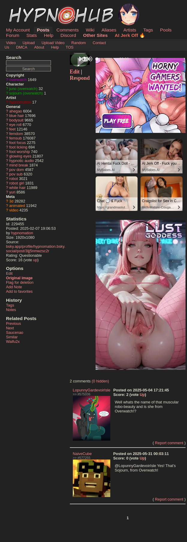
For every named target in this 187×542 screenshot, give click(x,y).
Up (142, 394)
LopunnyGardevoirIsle (91, 390)
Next (10, 328)
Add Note (14, 287)
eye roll (15, 124)
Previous (13, 323)
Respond (80, 78)
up (35, 260)
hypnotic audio (21, 160)
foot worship (19, 151)
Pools (165, 29)
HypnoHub (22, 7)
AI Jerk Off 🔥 (130, 35)
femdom (16, 133)
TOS (69, 47)
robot (13, 178)
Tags (148, 29)
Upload (28, 42)
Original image (19, 278)
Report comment (169, 443)
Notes (11, 309)
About (39, 47)
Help (49, 35)
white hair (17, 187)
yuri (12, 192)
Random (78, 42)
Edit (9, 273)
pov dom (16, 169)
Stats (31, 35)
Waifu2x (13, 341)
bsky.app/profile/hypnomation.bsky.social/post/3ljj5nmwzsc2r (35, 248)
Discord (68, 35)
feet (12, 129)
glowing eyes (20, 156)
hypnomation (20, 102)
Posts (43, 29)
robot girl (16, 183)
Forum (12, 35)
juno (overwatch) (23, 88)
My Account (18, 29)
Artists (129, 29)
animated (17, 205)
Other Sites (95, 35)
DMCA (21, 47)
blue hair (16, 115)
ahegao (15, 111)
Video (11, 42)
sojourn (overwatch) (26, 93)
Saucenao (14, 332)
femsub (15, 138)
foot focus (17, 142)
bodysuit (16, 120)
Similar (12, 337)
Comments (67, 29)
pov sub (16, 174)
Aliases (109, 29)
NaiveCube (82, 453)
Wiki (90, 29)
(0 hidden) (100, 381)
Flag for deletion (20, 282)
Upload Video (53, 42)
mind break (18, 165)
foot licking (18, 147)
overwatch (18, 79)
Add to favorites (19, 291)
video (14, 210)
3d (11, 201)
